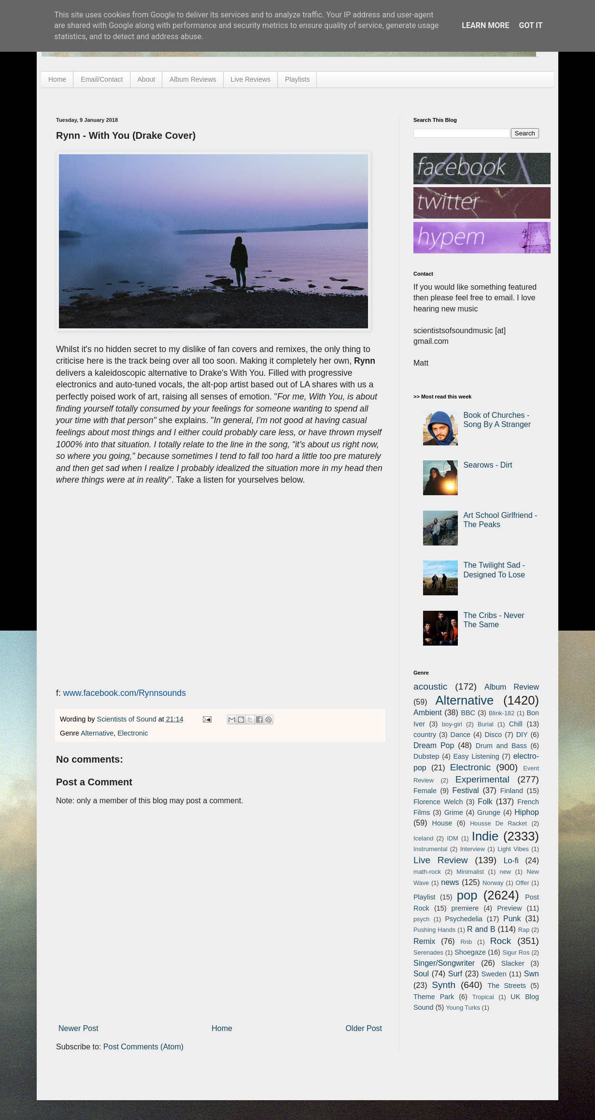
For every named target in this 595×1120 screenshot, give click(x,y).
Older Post (363, 1028)
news (450, 882)
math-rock (427, 871)
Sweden (494, 974)
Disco (493, 734)
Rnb (466, 941)
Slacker (512, 963)
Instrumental (430, 849)
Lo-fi (511, 860)
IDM (452, 838)
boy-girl (452, 724)
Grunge (488, 812)
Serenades (428, 952)
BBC (468, 713)
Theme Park (433, 997)
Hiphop (526, 812)
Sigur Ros (515, 952)
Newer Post (78, 1028)
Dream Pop (433, 745)
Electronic (132, 733)
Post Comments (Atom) (143, 1047)
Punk (512, 918)
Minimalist (470, 871)
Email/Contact (102, 79)
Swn (531, 974)
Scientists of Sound (127, 719)
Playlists (297, 79)
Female (425, 791)
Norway (492, 882)
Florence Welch (438, 802)
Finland (511, 791)
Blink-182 (501, 713)
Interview (472, 849)
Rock (500, 941)
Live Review (440, 860)
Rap (523, 929)
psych (421, 919)
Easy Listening (476, 756)
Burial (486, 724)
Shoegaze (470, 952)
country (424, 734)
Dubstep (426, 756)
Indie (485, 836)
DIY (522, 734)
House (442, 823)
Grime (453, 812)
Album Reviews (193, 79)
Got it (530, 25)
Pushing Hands (434, 929)
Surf (455, 974)
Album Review (511, 687)
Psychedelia (463, 919)
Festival (465, 790)
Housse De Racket (498, 823)
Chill (516, 724)
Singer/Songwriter (444, 963)
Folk (485, 801)
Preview (509, 908)
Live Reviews (250, 79)
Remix (424, 941)
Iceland (423, 838)
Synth (443, 985)
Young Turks (463, 1007)
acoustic (430, 686)
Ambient (427, 712)
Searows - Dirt (487, 465)
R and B (481, 929)
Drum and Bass (501, 746)
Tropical (483, 997)
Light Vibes (513, 849)
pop (467, 895)
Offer (522, 882)
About (147, 79)
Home (57, 79)
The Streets (506, 985)
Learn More (485, 25)
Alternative (97, 733)
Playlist (424, 897)
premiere (465, 908)
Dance (460, 734)
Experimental (482, 779)
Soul (421, 974)
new (505, 871)
